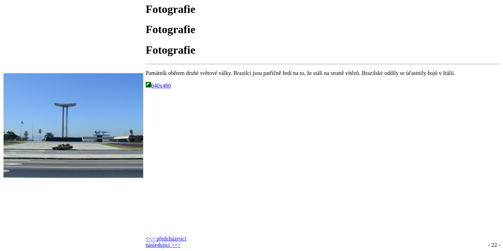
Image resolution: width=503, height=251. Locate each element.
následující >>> (163, 245)
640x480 (158, 86)
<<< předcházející (166, 239)
